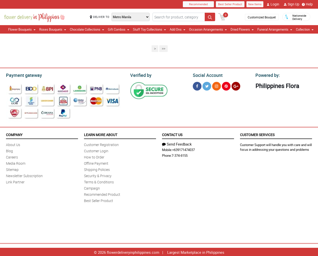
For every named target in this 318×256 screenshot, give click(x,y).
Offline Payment (96, 162)
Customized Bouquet (262, 17)
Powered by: (266, 74)
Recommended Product (102, 193)
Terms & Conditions (99, 181)
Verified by (140, 74)
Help (307, 4)
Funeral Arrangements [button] (274, 29)
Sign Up (291, 4)
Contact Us (172, 134)
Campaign (92, 187)
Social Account (206, 74)
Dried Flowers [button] (242, 29)
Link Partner (15, 181)
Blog (9, 150)
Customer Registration (101, 144)
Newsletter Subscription (24, 175)
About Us (13, 144)
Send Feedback (177, 143)
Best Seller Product (230, 4)
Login (273, 4)
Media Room (15, 162)
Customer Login (96, 150)
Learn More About (100, 134)
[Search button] (210, 17)
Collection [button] (305, 29)
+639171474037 (183, 149)
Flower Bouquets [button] (22, 29)
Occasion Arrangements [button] (208, 29)
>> (163, 48)
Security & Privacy (98, 175)
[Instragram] (216, 85)
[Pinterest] (226, 85)
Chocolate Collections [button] (87, 29)
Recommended (198, 4)
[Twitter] (206, 85)
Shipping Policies (97, 168)
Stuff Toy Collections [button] (149, 29)
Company (14, 134)
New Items (255, 4)
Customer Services (257, 134)
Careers (12, 156)
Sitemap (12, 168)
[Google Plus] (236, 85)
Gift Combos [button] (118, 29)
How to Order (94, 156)
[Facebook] (197, 85)
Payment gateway (22, 74)
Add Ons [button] (177, 29)
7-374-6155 (180, 155)
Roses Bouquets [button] (52, 29)
